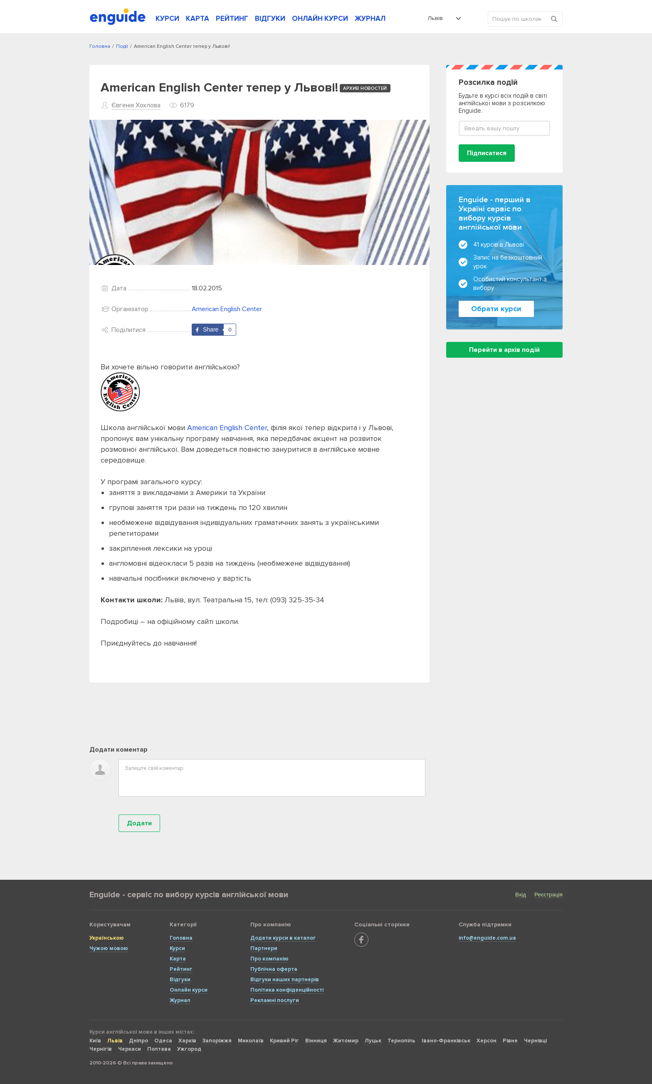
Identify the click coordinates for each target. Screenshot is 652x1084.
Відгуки (180, 979)
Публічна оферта (273, 969)
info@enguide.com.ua (487, 938)
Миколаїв (251, 1040)
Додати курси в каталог (283, 938)
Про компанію (269, 958)
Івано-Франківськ (446, 1040)
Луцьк (373, 1040)
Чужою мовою (108, 948)
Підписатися (486, 153)
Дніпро (138, 1040)
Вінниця (316, 1040)
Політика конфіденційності (287, 990)
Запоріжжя (217, 1040)
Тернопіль (401, 1040)
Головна (181, 938)
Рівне (510, 1040)
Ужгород (189, 1049)
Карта (178, 958)
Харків (187, 1040)
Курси (177, 948)
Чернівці (535, 1040)
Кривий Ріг (284, 1040)
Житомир (345, 1040)
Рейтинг (181, 969)
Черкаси (129, 1049)
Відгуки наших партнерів (284, 979)
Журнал (180, 1000)
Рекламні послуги (274, 1000)
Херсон (486, 1040)
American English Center (227, 309)
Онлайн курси (188, 990)
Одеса (163, 1040)
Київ (95, 1040)
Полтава (159, 1049)
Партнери (263, 948)
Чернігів (100, 1049)
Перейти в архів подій (504, 350)
